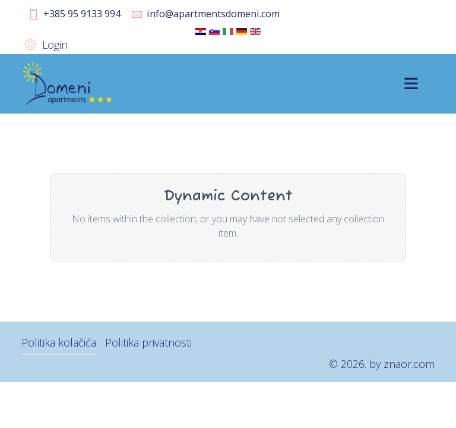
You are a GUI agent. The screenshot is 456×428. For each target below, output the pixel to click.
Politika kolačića (58, 342)
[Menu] (411, 84)
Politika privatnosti (148, 342)
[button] (44, 44)
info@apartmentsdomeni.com (213, 13)
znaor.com (409, 364)
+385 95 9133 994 (82, 13)
